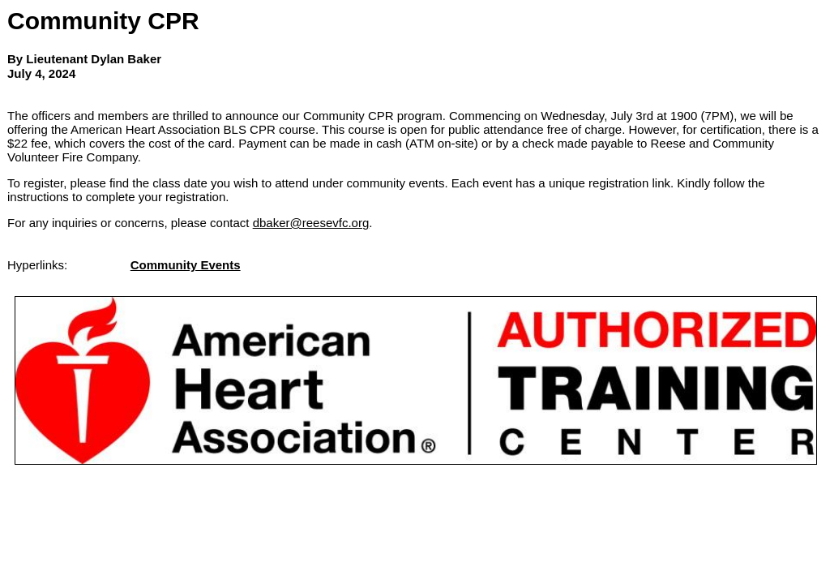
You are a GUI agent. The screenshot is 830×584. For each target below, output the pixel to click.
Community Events (185, 265)
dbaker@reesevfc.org (311, 223)
